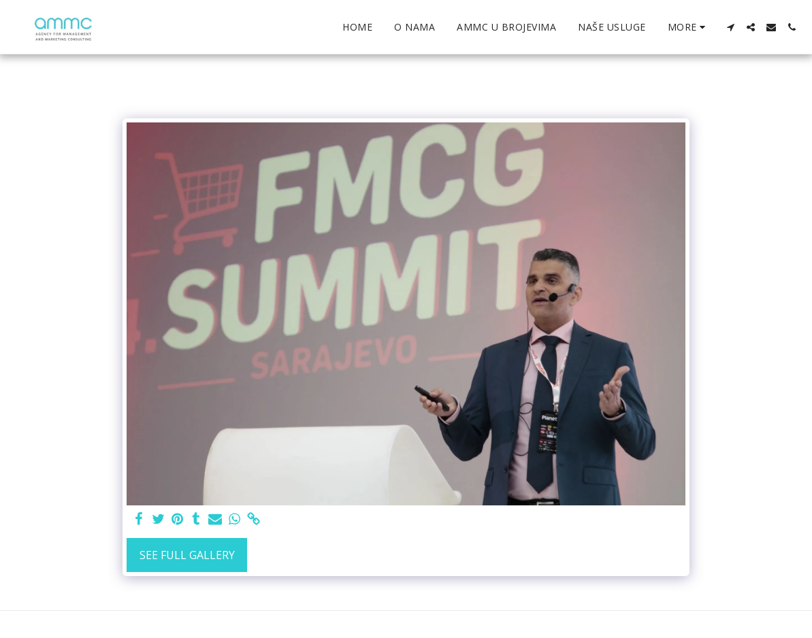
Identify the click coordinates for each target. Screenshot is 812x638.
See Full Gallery (187, 555)
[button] (730, 27)
